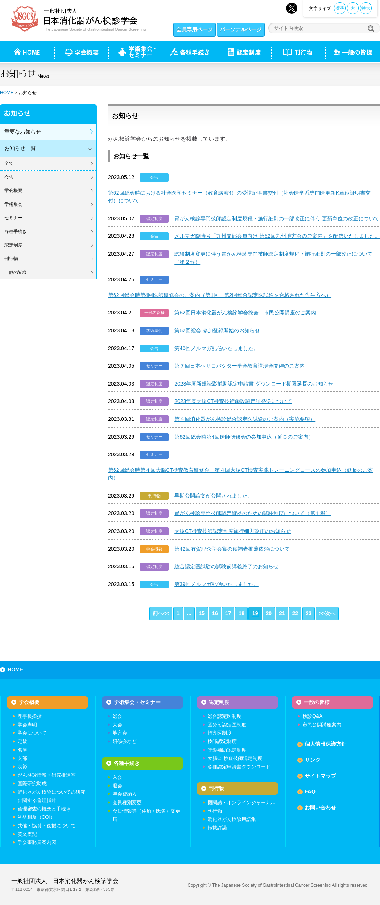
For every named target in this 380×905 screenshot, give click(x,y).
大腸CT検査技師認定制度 (235, 758)
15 (202, 613)
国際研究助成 (32, 783)
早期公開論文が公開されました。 (213, 496)
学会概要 (13, 190)
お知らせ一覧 (20, 148)
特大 (365, 8)
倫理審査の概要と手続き (44, 809)
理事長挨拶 (30, 716)
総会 (117, 716)
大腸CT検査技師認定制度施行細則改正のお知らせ (232, 531)
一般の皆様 (15, 272)
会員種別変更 (127, 802)
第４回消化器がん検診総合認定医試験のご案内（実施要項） (244, 419)
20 (269, 613)
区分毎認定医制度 (227, 724)
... (189, 613)
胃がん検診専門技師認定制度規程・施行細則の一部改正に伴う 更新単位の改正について (276, 218)
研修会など (125, 741)
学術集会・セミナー (137, 702)
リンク (312, 760)
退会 (117, 786)
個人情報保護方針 (325, 744)
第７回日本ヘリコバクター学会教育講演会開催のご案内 (239, 366)
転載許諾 (217, 828)
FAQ (310, 791)
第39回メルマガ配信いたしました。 (216, 584)
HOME (6, 92)
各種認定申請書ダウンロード (239, 767)
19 (255, 613)
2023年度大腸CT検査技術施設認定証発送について (233, 401)
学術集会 (13, 204)
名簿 (22, 750)
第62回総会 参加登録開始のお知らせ (217, 330)
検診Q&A (312, 716)
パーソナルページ (241, 29)
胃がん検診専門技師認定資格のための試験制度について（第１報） (252, 513)
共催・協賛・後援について (47, 825)
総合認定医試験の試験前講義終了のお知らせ (226, 566)
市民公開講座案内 (322, 724)
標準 (339, 8)
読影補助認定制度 (227, 750)
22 (295, 613)
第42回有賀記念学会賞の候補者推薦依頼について (232, 549)
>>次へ (327, 613)
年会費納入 (125, 794)
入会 (117, 777)
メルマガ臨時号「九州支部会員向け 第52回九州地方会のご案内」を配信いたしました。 (277, 236)
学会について (32, 733)
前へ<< (161, 613)
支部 (22, 758)
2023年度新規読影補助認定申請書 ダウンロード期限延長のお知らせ (253, 384)
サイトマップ (320, 776)
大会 (117, 724)
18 (241, 613)
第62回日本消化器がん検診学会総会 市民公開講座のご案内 (245, 313)
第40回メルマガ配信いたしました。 (216, 348)
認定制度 (244, 51)
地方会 (120, 733)
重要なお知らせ (22, 132)
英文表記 (27, 834)
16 (215, 613)
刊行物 (298, 51)
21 (282, 613)
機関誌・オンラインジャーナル (241, 802)
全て (8, 163)
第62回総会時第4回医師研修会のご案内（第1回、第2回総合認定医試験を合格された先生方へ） (219, 295)
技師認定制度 (222, 741)
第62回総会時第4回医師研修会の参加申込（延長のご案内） (243, 437)
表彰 (22, 767)
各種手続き (190, 51)
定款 (22, 741)
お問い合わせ (320, 807)
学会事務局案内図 (37, 842)
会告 (8, 177)
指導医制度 (220, 733)
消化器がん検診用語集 (232, 819)
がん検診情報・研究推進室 (47, 775)
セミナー (13, 217)
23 (308, 613)
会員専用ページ (194, 29)
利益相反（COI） (36, 817)
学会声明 (27, 724)
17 (228, 613)
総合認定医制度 (224, 716)
